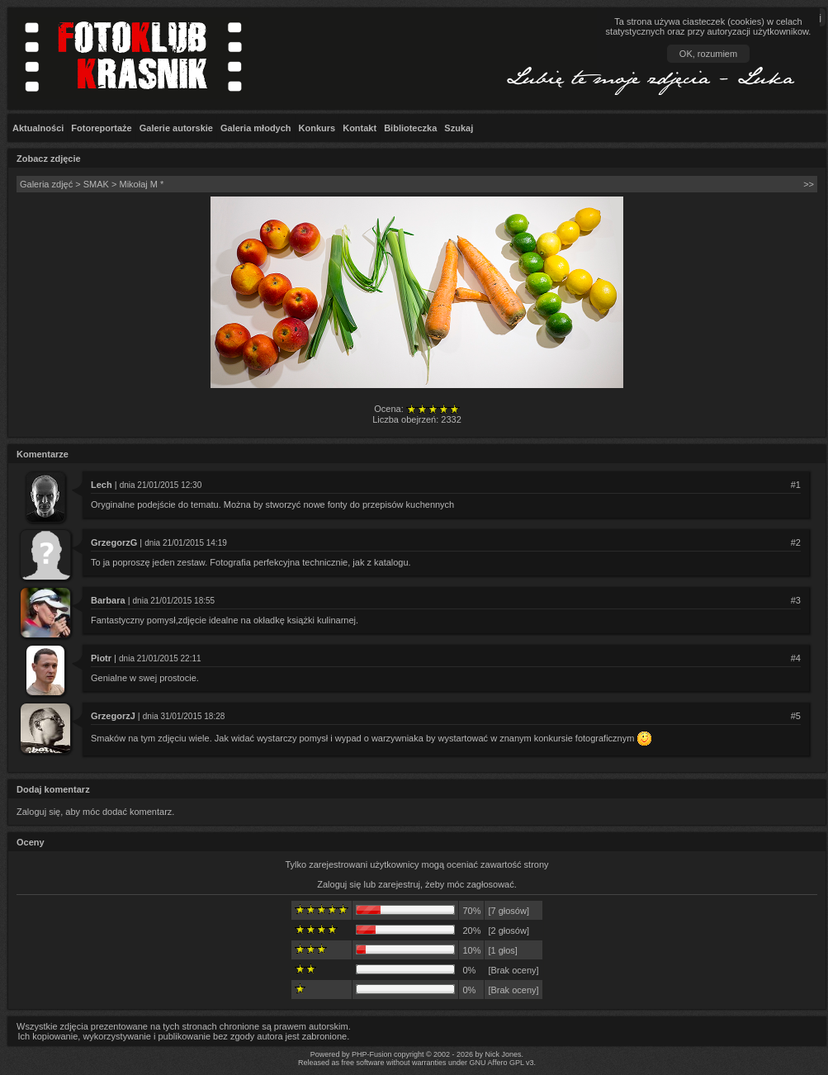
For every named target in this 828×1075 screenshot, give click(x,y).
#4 (796, 658)
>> (808, 184)
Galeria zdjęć (46, 184)
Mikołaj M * (141, 184)
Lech (101, 485)
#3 (796, 600)
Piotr (101, 658)
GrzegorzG (114, 542)
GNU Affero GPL (497, 1062)
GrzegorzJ (113, 716)
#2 (796, 542)
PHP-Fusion (372, 1054)
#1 (796, 485)
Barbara (108, 600)
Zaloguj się (339, 884)
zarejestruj (399, 884)
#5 (796, 716)
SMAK (96, 184)
